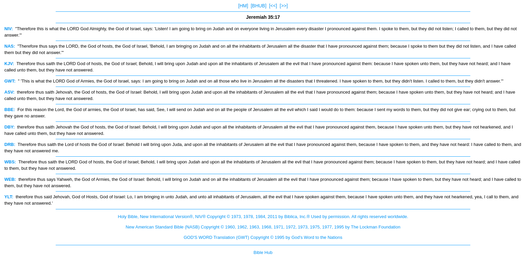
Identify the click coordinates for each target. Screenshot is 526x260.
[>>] (284, 5)
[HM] (243, 5)
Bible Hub (263, 252)
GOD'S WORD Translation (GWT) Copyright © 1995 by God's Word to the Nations (262, 237)
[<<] (273, 5)
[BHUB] (258, 5)
